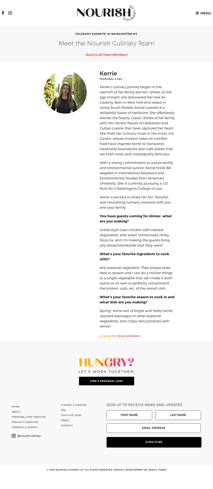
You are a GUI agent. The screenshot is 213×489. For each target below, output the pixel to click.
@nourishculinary (26, 436)
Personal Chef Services (29, 416)
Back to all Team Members (106, 54)
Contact (67, 425)
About (16, 411)
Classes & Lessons (74, 404)
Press (65, 420)
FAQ (63, 410)
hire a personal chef (106, 381)
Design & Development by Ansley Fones (140, 470)
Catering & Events (24, 427)
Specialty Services (25, 422)
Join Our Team (71, 415)
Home (15, 406)
